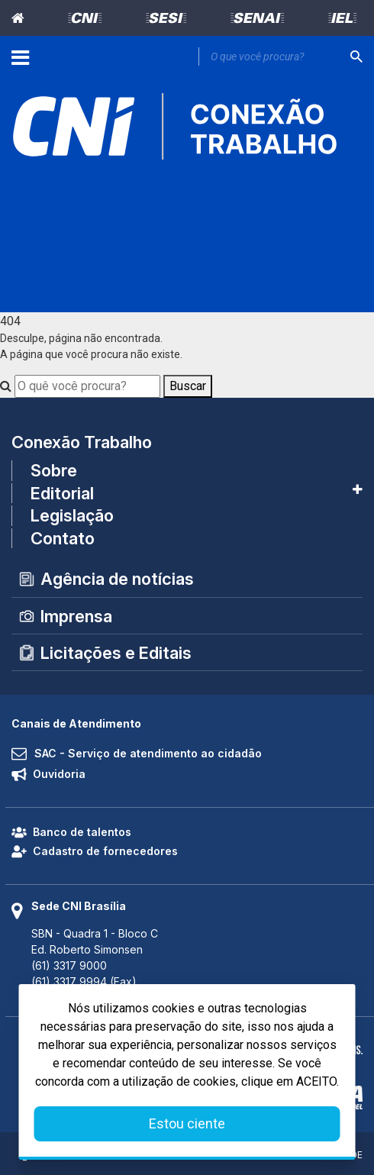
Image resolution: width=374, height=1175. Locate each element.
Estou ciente (187, 1123)
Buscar (187, 386)
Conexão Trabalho (81, 442)
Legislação (72, 515)
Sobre (54, 471)
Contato (63, 538)
